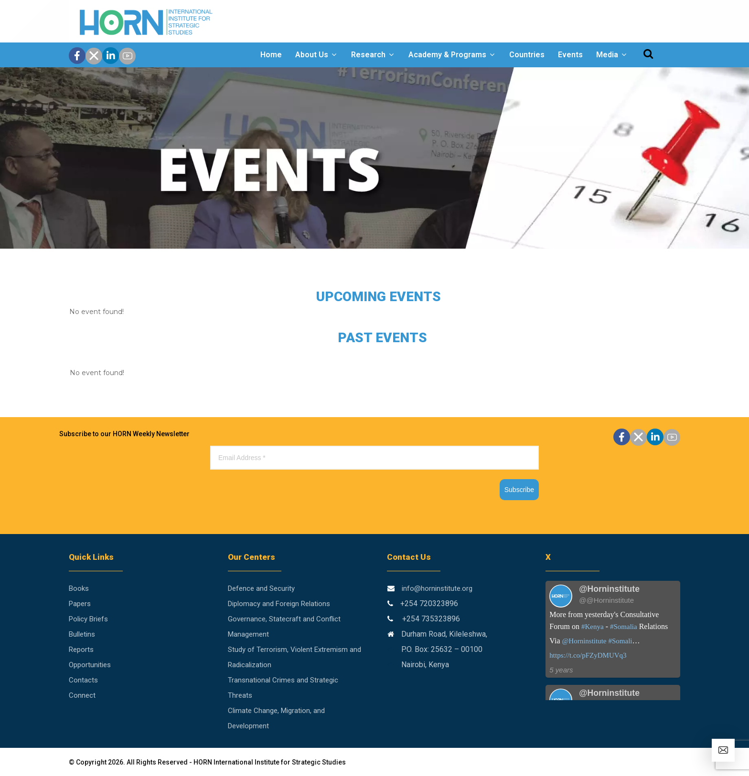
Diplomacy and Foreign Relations (279, 603)
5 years (561, 670)
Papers (80, 603)
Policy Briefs (88, 619)
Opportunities (90, 665)
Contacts (83, 680)
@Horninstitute (584, 641)
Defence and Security (261, 588)
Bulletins (82, 634)
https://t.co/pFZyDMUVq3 (587, 655)
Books (79, 588)
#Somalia (623, 626)
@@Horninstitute (606, 600)
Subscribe (519, 489)
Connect (82, 695)
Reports (81, 649)
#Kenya (592, 626)
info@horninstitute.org (437, 588)
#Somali (620, 641)
